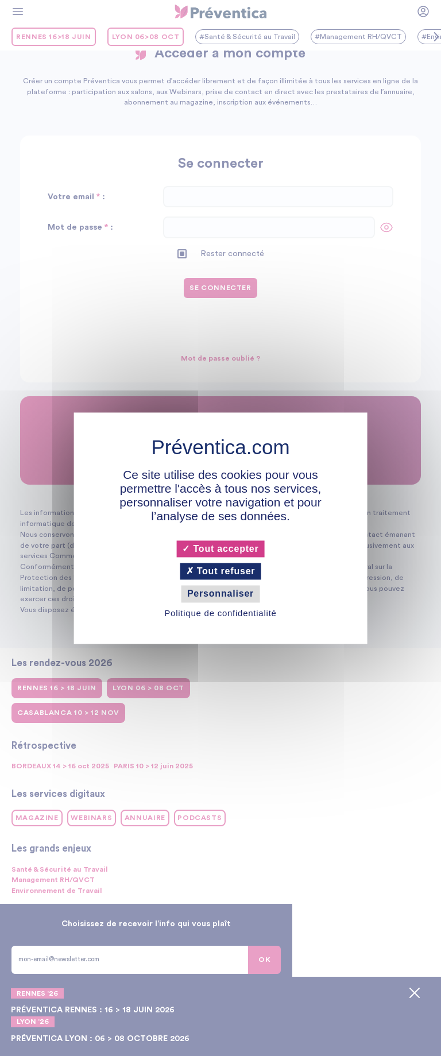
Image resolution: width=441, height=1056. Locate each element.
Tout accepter (220, 549)
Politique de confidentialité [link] (220, 613)
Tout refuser (221, 572)
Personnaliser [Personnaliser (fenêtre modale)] (220, 594)
